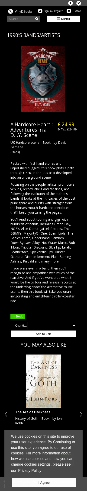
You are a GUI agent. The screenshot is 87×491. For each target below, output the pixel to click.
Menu (63, 18)
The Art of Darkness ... (34, 411)
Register (58, 11)
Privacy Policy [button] (29, 471)
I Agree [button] (44, 482)
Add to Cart (43, 334)
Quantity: (21, 325)
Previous (7, 414)
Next (80, 414)
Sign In (48, 11)
